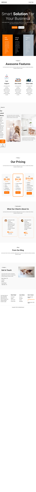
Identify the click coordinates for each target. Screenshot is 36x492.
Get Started (21, 27)
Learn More (14, 27)
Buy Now (6, 192)
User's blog (4, 2)
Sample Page (31, 2)
